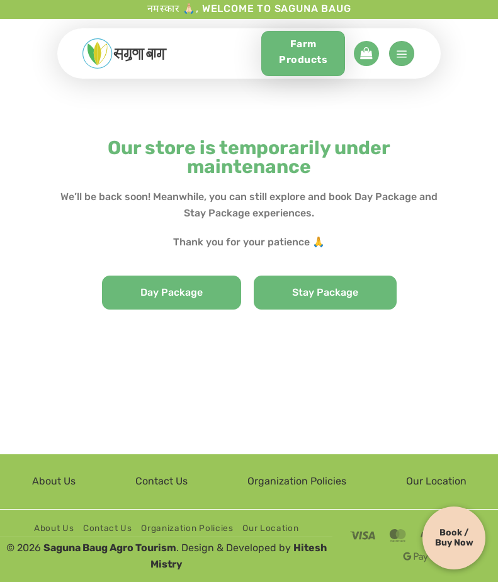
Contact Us (161, 481)
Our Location (436, 481)
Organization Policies (296, 481)
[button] (366, 53)
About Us (54, 481)
